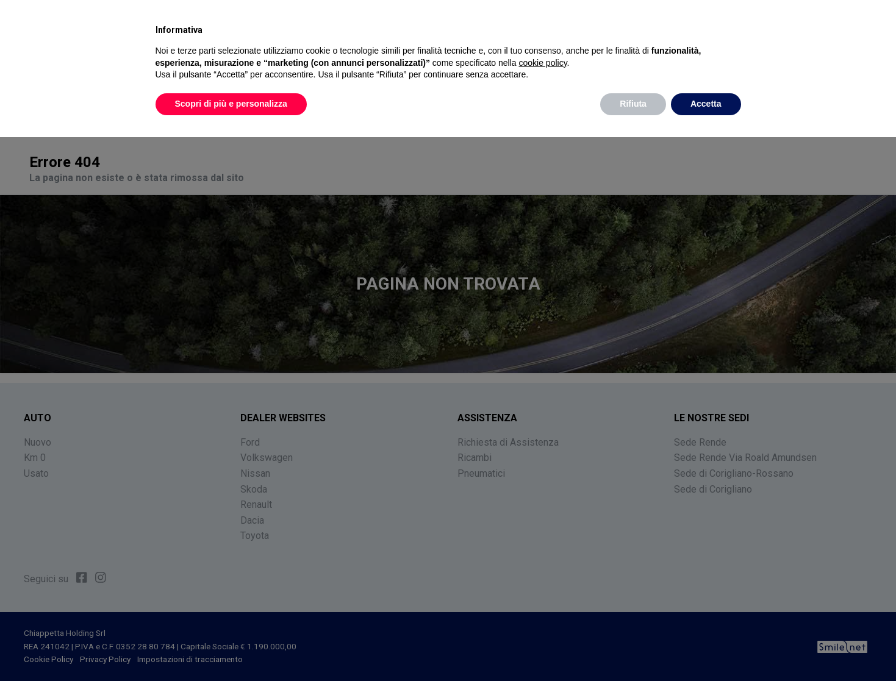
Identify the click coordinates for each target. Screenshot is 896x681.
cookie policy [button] (542, 63)
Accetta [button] (706, 104)
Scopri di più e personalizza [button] (231, 104)
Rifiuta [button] (633, 104)
